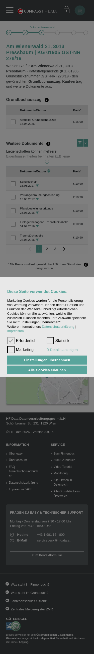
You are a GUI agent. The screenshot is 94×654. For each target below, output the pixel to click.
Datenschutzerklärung (58, 327)
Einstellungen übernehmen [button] (47, 360)
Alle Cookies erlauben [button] (47, 370)
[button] (62, 350)
